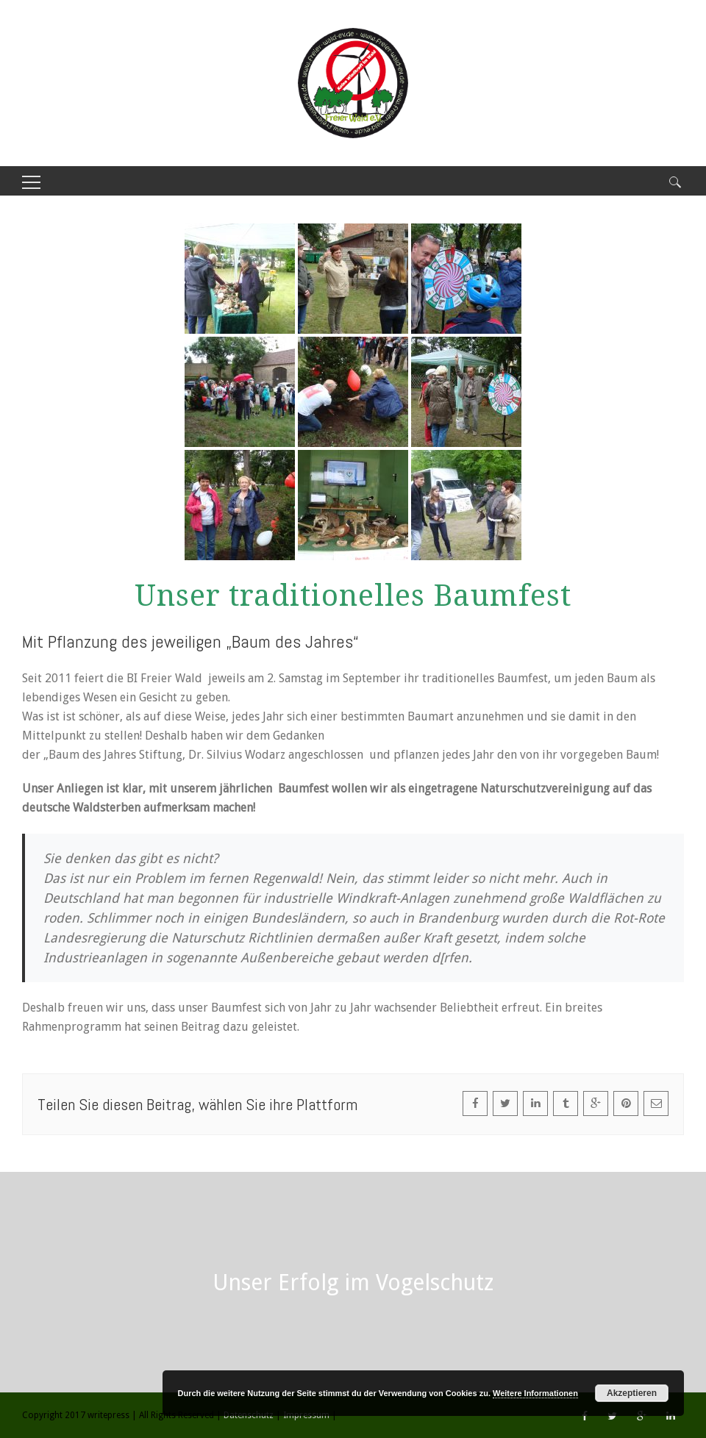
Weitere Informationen (535, 1393)
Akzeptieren (632, 1393)
